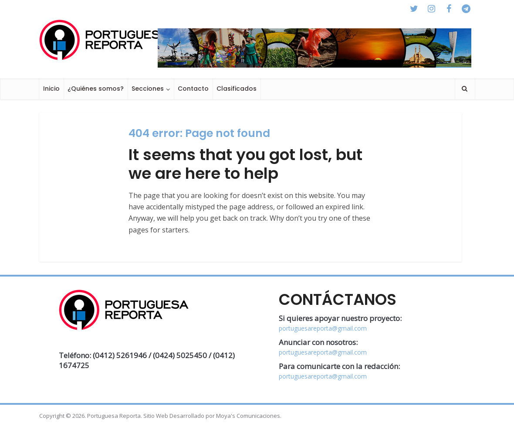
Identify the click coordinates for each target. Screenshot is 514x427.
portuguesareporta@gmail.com (323, 328)
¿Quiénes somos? (96, 88)
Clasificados (236, 88)
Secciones (148, 88)
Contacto (193, 88)
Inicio (51, 88)
